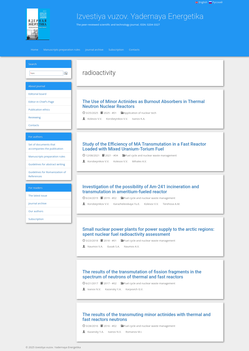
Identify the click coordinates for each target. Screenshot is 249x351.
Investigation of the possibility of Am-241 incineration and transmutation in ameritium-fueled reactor (141, 189)
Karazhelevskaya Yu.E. (126, 204)
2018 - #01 (108, 240)
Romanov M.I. (134, 331)
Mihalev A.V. (139, 161)
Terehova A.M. (171, 204)
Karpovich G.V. (134, 289)
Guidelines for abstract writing (46, 164)
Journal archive (94, 49)
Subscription (116, 49)
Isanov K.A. (138, 118)
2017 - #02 (108, 283)
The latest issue (37, 195)
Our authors (35, 211)
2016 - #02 (108, 326)
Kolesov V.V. (94, 118)
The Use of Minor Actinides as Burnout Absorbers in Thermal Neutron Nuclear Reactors (144, 104)
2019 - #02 (108, 198)
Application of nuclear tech (138, 113)
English (201, 2)
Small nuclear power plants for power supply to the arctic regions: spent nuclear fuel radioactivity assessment (148, 232)
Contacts (134, 49)
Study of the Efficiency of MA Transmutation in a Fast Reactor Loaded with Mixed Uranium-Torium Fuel (144, 146)
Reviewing (34, 117)
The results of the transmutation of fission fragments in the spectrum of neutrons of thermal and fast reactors (142, 274)
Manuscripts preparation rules (61, 49)
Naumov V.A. (95, 246)
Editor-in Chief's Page (41, 101)
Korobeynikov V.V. (117, 118)
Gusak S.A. (113, 246)
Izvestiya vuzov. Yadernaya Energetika (140, 16)
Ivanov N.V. (94, 289)
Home (34, 49)
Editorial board (37, 94)
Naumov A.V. (131, 246)
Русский (215, 2)
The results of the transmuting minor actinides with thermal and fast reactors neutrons (147, 317)
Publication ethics (39, 109)
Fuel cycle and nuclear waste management (149, 155)
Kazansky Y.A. (113, 289)
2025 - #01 (108, 113)
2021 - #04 (110, 155)
